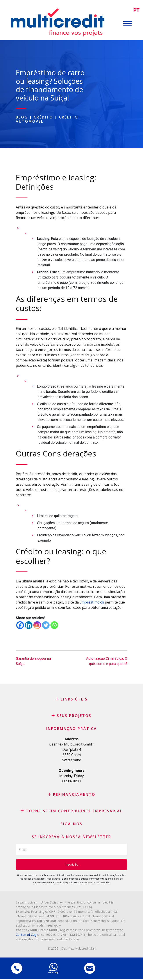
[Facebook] (20, 625)
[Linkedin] (28, 625)
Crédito (43, 117)
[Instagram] (37, 625)
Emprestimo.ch (92, 602)
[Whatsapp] (54, 625)
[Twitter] (46, 625)
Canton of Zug (26, 934)
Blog (22, 117)
